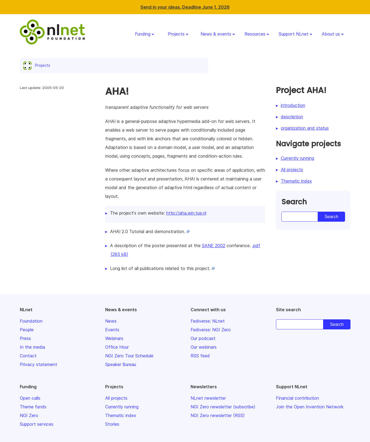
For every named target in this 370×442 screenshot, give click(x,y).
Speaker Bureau (120, 364)
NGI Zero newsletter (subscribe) (223, 406)
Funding (142, 34)
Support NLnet (293, 34)
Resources (254, 34)
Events (112, 329)
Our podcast (203, 338)
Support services (36, 424)
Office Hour (117, 347)
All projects (292, 169)
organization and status (305, 128)
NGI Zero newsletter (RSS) (218, 415)
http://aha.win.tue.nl (186, 213)
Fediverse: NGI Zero (211, 329)
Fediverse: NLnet (208, 321)
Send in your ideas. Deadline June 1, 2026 (185, 7)
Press (25, 338)
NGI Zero (29, 415)
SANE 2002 (213, 245)
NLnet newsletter (208, 398)
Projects (176, 34)
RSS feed (200, 355)
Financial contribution (297, 398)
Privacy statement (38, 364)
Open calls (30, 398)
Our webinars (204, 347)
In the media (32, 347)
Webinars (114, 338)
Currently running (297, 158)
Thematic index (296, 181)
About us (331, 34)
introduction (293, 105)
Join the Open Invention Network (309, 406)
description (292, 116)
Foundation (31, 321)
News (111, 321)
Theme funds (33, 406)
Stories (112, 424)
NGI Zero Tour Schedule (129, 355)
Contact (28, 355)
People (27, 329)
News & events (216, 34)
